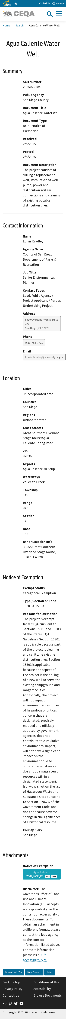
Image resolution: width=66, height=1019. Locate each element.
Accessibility (42, 989)
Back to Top (11, 982)
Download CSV (13, 972)
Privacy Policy (12, 989)
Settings (58, 3)
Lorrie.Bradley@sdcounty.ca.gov (44, 357)
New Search (34, 972)
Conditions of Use (46, 982)
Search (19, 25)
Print (49, 972)
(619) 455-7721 (34, 342)
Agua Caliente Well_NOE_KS (41, 874)
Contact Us (44, 3)
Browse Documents (47, 995)
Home (6, 25)
